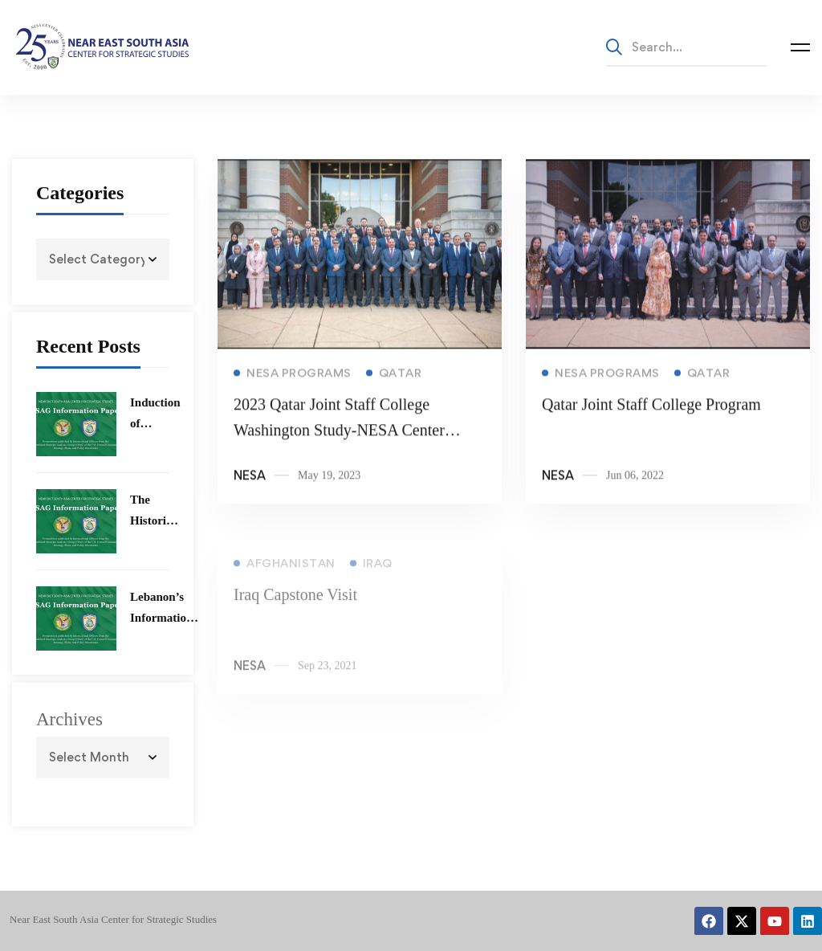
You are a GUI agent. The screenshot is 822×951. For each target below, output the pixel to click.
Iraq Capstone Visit (295, 602)
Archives (69, 719)
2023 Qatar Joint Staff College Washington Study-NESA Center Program (339, 433)
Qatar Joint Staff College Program (651, 408)
